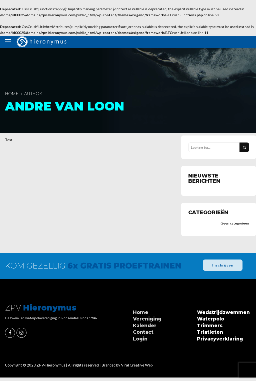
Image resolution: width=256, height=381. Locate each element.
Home (11, 93)
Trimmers (209, 326)
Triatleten (210, 332)
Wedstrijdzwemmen (223, 313)
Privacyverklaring (220, 339)
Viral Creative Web (137, 365)
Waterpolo (210, 319)
